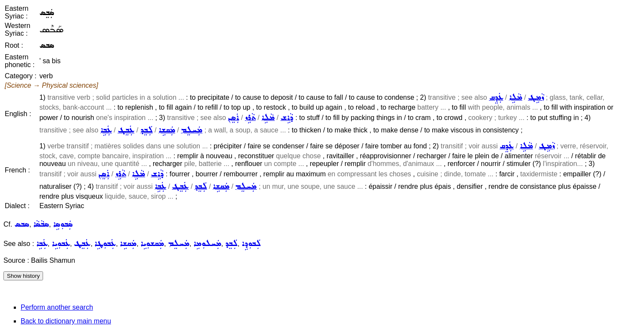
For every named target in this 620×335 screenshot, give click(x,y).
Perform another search (57, 307)
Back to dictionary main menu (66, 321)
